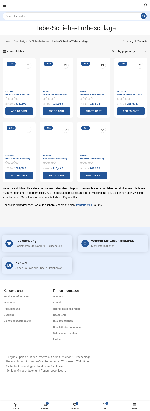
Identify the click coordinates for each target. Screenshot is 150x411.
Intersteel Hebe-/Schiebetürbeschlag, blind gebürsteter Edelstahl (18, 93)
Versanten (10, 302)
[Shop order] (129, 51)
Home (7, 41)
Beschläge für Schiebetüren (32, 41)
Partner (57, 339)
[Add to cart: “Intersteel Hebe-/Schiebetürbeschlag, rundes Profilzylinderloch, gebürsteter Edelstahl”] (131, 110)
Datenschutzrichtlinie (65, 333)
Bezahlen (9, 314)
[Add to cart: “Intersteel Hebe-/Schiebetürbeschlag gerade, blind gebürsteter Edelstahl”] (56, 175)
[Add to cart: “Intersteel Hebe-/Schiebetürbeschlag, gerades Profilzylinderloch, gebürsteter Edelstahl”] (18, 175)
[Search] (75, 16)
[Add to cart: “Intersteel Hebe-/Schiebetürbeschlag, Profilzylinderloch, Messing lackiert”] (93, 175)
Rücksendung (26, 241)
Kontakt (21, 263)
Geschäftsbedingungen (67, 327)
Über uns (58, 296)
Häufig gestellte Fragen (67, 308)
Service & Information (16, 296)
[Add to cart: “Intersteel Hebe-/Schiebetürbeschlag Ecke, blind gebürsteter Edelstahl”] (93, 110)
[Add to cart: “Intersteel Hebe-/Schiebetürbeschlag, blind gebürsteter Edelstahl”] (18, 110)
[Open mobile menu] (4, 5)
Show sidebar (15, 51)
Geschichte (59, 314)
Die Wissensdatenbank (17, 321)
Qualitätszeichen (63, 321)
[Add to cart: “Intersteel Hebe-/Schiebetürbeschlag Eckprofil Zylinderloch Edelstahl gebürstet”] (56, 110)
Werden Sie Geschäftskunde (113, 241)
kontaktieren (84, 204)
